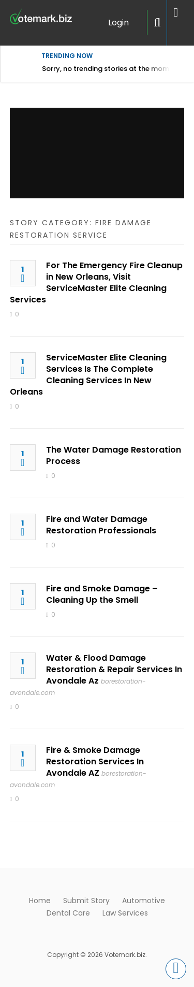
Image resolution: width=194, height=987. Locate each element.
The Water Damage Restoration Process (113, 455)
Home (40, 900)
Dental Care (68, 913)
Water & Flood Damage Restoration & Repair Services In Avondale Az (114, 669)
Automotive (143, 900)
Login (118, 22)
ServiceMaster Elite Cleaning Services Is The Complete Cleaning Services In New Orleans (88, 375)
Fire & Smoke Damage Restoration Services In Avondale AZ (95, 761)
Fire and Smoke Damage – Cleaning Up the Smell (102, 594)
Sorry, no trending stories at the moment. (112, 69)
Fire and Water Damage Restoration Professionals (101, 524)
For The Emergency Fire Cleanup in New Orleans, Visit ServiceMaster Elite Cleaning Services (96, 282)
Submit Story (86, 900)
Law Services (125, 913)
